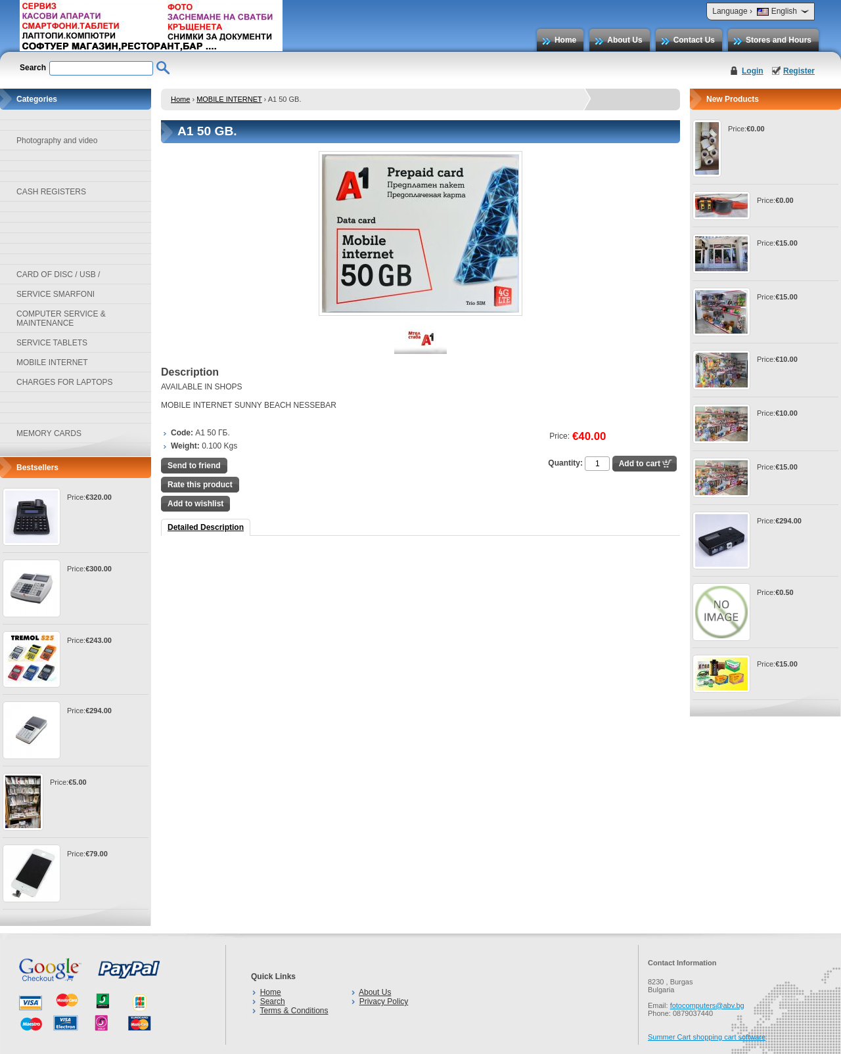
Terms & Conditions (294, 1010)
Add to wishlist (195, 503)
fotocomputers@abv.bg (707, 1005)
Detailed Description (206, 527)
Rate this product (200, 484)
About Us (624, 40)
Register (799, 71)
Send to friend (194, 465)
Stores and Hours (778, 40)
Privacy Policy (384, 1001)
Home (565, 40)
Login (752, 71)
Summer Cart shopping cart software (706, 1037)
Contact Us (694, 40)
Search (272, 1001)
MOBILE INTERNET (228, 99)
